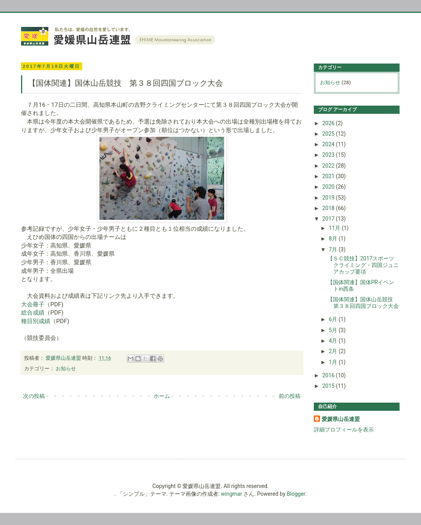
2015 (329, 386)
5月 (333, 330)
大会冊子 (32, 304)
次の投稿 (34, 396)
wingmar (231, 494)
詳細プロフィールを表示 (344, 429)
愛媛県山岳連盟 (341, 419)
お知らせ (66, 368)
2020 (329, 187)
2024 (329, 144)
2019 (329, 197)
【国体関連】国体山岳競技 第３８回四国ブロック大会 (363, 302)
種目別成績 (35, 321)
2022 (329, 166)
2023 (329, 155)
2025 (329, 134)
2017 (329, 219)
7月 (333, 249)
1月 (333, 362)
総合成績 (32, 312)
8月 (333, 238)
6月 (333, 319)
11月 (335, 228)
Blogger (296, 494)
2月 (333, 351)
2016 (329, 375)
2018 (329, 208)
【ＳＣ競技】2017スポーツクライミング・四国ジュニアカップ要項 (363, 265)
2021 (329, 176)
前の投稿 (290, 396)
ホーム (162, 396)
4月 (333, 341)
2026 (329, 123)
